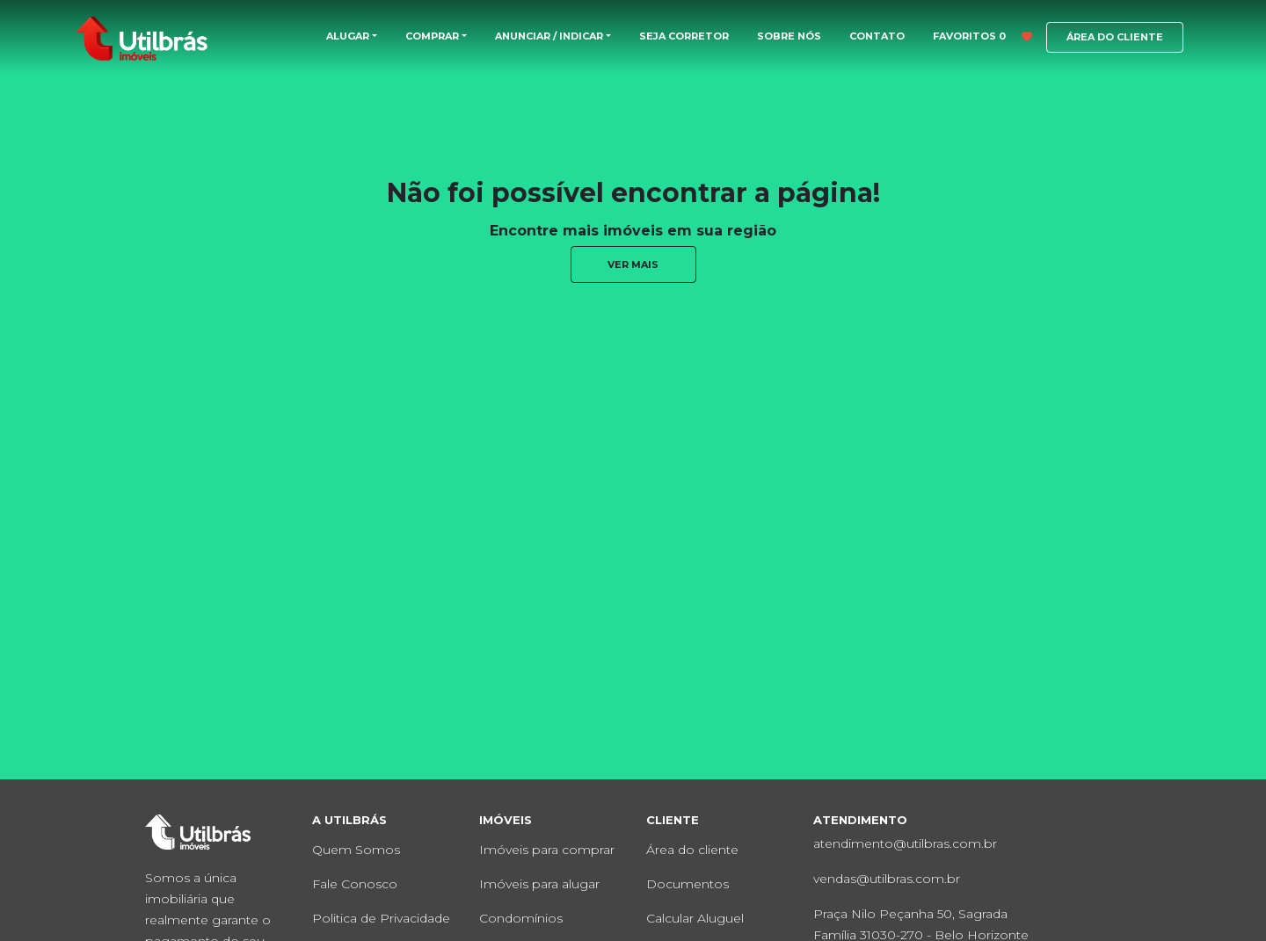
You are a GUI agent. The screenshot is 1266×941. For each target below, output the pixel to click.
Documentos (687, 884)
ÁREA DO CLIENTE (1114, 37)
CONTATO (877, 36)
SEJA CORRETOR (684, 36)
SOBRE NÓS (789, 36)
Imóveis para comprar (547, 850)
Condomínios (521, 918)
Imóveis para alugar (539, 884)
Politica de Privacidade (381, 918)
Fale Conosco (354, 884)
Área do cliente (692, 850)
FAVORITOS (982, 36)
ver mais (633, 264)
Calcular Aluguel (695, 918)
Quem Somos (356, 850)
